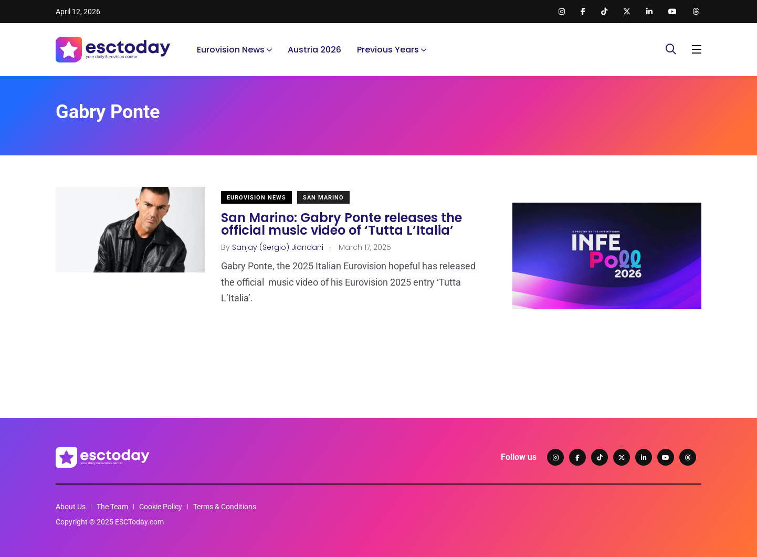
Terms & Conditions (224, 506)
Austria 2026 (314, 50)
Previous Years (388, 50)
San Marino (323, 197)
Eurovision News (231, 50)
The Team (112, 506)
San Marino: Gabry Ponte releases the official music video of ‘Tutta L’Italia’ (341, 224)
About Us (71, 506)
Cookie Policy (160, 506)
